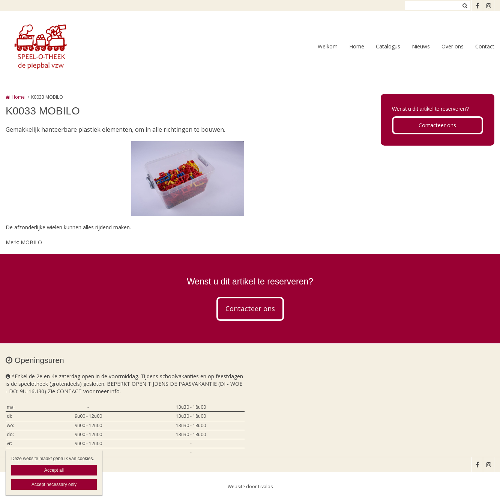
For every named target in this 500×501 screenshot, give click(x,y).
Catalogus (388, 46)
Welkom (328, 46)
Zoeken (464, 5)
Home (356, 46)
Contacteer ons (437, 125)
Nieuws (421, 46)
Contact (484, 46)
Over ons (452, 46)
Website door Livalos (250, 486)
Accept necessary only (54, 484)
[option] (187, 178)
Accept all (54, 470)
